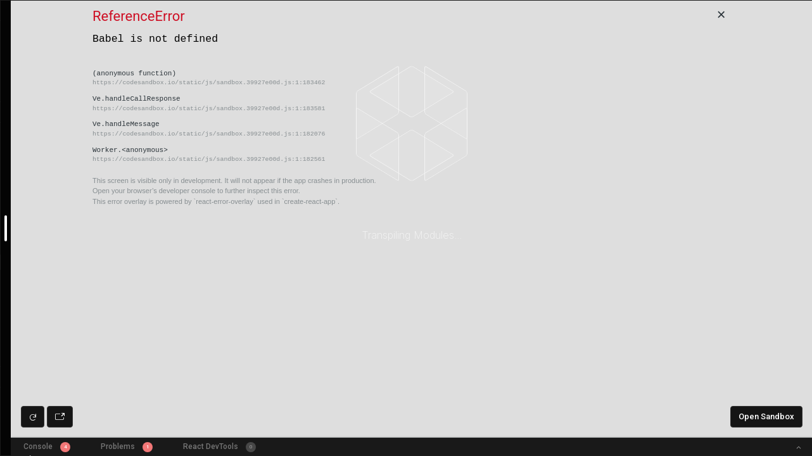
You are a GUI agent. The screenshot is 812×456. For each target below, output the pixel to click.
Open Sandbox (766, 416)
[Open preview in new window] (60, 417)
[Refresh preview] (32, 417)
